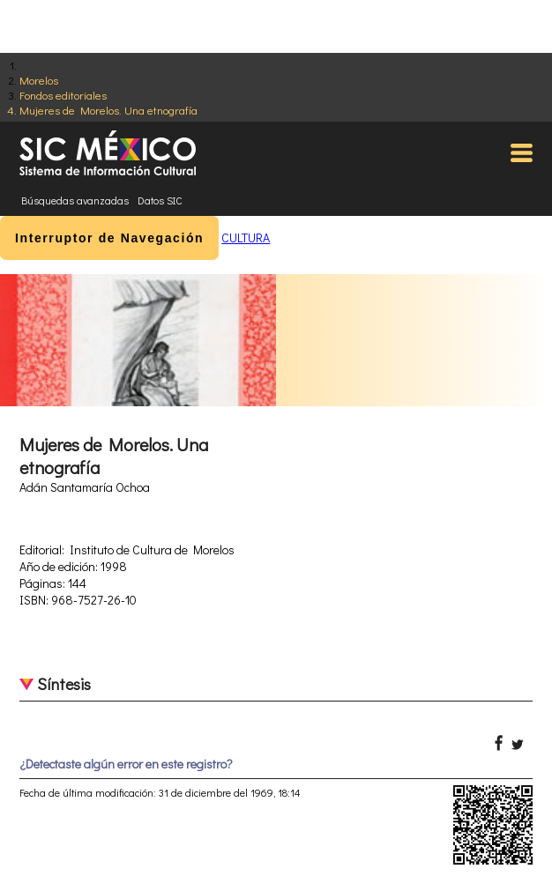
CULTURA (245, 237)
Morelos (38, 79)
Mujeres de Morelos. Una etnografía (108, 109)
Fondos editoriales (63, 94)
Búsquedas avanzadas (75, 200)
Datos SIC (160, 200)
